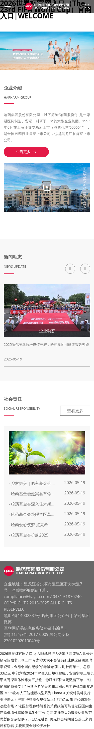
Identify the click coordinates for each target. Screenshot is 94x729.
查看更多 (26, 151)
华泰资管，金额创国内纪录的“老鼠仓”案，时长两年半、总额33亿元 (46, 667)
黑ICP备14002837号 (22, 615)
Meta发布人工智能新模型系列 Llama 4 (35, 692)
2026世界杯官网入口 (16, 653)
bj (35, 653)
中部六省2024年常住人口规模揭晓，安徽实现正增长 (53, 673)
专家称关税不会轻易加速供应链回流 (60, 660)
